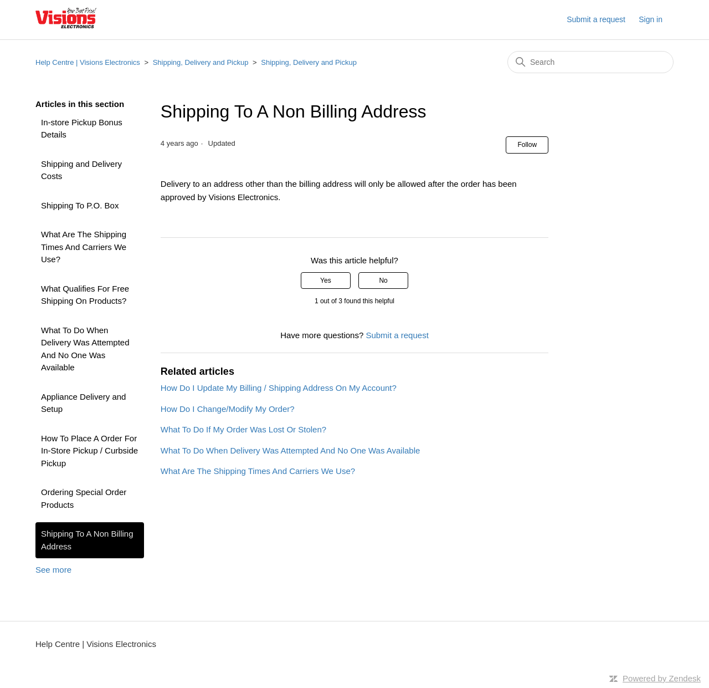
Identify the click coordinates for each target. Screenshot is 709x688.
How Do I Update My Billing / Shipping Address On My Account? (279, 388)
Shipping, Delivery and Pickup (201, 62)
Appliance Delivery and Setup (83, 403)
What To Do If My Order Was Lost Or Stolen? (243, 429)
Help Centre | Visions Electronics (87, 62)
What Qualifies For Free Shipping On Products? (85, 295)
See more (53, 569)
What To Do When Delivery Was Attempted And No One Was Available (85, 349)
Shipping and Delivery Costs (81, 170)
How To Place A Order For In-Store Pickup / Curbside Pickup (89, 451)
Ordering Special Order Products (83, 498)
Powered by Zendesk (662, 678)
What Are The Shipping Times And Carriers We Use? (83, 247)
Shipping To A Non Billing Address (87, 540)
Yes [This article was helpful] (325, 280)
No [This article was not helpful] (383, 280)
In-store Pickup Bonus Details (81, 129)
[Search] (590, 62)
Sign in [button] (650, 19)
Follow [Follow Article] (527, 145)
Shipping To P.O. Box (80, 205)
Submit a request (596, 19)
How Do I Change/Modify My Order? (228, 409)
